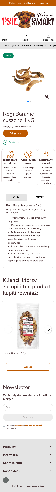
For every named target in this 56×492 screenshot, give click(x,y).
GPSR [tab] (40, 197)
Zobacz (28, 366)
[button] (25, 37)
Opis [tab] (16, 197)
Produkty (26, 45)
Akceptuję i (25, 426)
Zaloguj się (15, 133)
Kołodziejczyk (40, 45)
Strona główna (12, 45)
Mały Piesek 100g (15, 353)
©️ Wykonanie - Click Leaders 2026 (28, 486)
